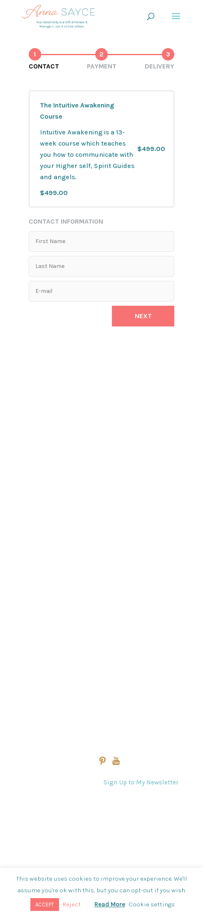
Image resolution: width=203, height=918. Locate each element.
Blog (32, 672)
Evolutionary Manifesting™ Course (78, 486)
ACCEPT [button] (44, 904)
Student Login (46, 693)
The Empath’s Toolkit (58, 574)
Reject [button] (71, 904)
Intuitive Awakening (56, 552)
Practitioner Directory (57, 714)
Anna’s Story (43, 650)
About (34, 629)
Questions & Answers (131, 802)
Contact (110, 820)
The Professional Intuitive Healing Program (93, 508)
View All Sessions (51, 607)
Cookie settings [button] (152, 904)
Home (34, 420)
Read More (109, 904)
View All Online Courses (62, 442)
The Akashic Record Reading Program (84, 464)
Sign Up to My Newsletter (141, 782)
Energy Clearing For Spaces (68, 530)
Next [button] (143, 316)
